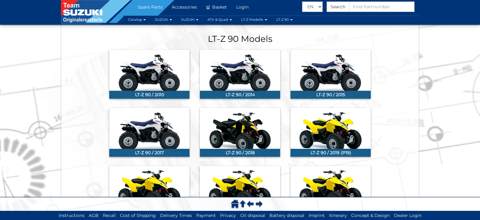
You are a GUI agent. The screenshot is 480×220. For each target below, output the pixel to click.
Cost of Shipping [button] (138, 215)
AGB (94, 215)
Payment (206, 215)
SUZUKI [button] (163, 19)
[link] (149, 74)
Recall (109, 215)
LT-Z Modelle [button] (254, 19)
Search (338, 6)
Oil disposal (252, 215)
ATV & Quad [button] (220, 19)
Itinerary (338, 215)
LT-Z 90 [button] (284, 19)
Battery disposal (286, 215)
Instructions (71, 215)
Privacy (228, 215)
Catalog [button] (137, 19)
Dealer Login (408, 215)
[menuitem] (235, 203)
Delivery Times (176, 215)
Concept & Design (370, 215)
